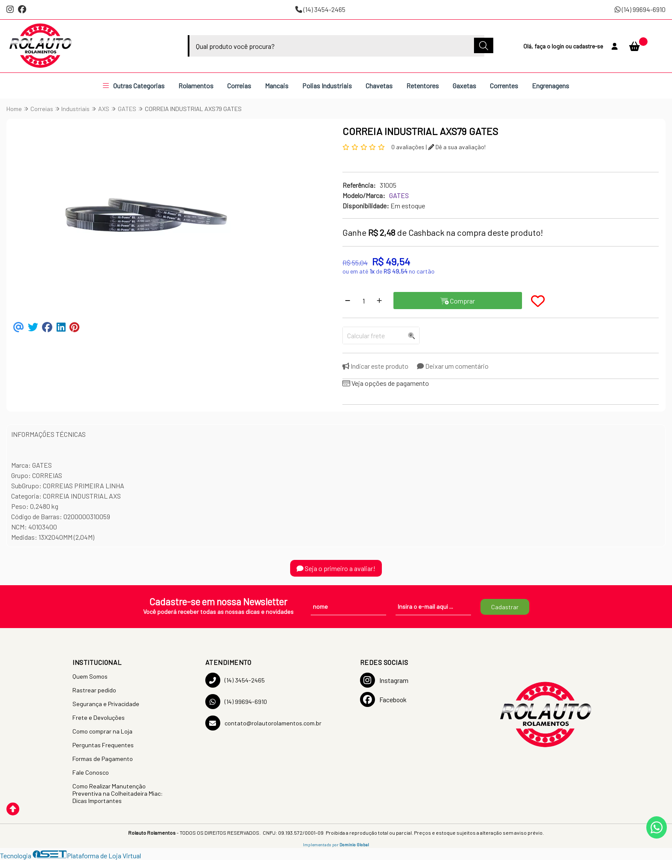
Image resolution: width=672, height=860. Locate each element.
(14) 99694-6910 (640, 9)
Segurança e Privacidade (105, 703)
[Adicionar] (379, 300)
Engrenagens (550, 85)
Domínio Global (354, 844)
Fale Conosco (90, 772)
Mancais (276, 85)
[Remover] (347, 300)
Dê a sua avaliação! (457, 146)
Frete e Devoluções (98, 717)
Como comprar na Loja (102, 731)
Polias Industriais (327, 85)
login (558, 46)
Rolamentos (195, 85)
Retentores (422, 85)
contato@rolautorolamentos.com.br (263, 723)
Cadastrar (505, 606)
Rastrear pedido (94, 690)
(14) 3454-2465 (320, 9)
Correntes (504, 85)
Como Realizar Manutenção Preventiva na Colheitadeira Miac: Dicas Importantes (117, 793)
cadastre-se (588, 46)
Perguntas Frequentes (103, 745)
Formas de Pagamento (102, 758)
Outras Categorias (134, 85)
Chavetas (379, 85)
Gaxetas (464, 85)
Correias (239, 85)
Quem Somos (90, 676)
